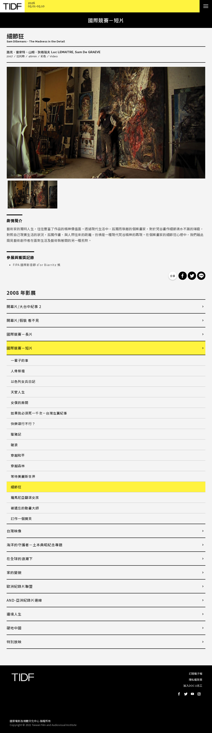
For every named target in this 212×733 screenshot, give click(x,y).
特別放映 (14, 641)
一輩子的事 (19, 360)
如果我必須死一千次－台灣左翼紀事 (39, 413)
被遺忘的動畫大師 (25, 507)
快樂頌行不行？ (23, 423)
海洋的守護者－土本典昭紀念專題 (35, 544)
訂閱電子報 (195, 674)
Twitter (185, 694)
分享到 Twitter (192, 276)
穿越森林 (18, 465)
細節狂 (16, 486)
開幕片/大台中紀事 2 (24, 306)
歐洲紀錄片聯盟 (20, 586)
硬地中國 (14, 627)
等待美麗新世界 (23, 476)
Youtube (192, 694)
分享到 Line (201, 276)
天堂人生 (18, 391)
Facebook (179, 694)
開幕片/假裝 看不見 (23, 320)
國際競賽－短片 (20, 348)
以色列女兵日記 (23, 381)
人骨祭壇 (18, 370)
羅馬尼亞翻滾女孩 (25, 497)
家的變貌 (14, 572)
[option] (106, 122)
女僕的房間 (19, 402)
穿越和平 (18, 455)
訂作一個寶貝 (21, 518)
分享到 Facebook (182, 276)
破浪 (14, 444)
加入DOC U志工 (192, 685)
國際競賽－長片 (20, 334)
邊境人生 (14, 614)
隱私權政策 (195, 679)
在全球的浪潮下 (20, 558)
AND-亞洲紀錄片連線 (24, 600)
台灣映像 (14, 530)
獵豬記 (16, 434)
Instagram (199, 694)
